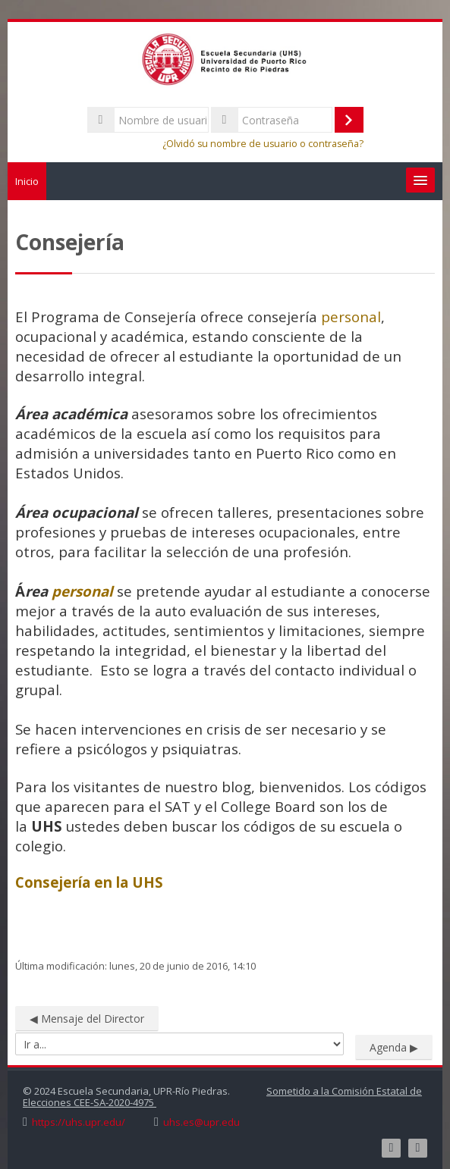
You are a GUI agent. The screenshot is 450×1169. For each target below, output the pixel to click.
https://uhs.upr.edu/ (78, 1122)
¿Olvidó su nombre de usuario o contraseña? (262, 143)
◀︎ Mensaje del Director (87, 1018)
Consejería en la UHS (89, 882)
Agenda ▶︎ (394, 1047)
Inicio (27, 181)
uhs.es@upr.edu (201, 1122)
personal (351, 316)
